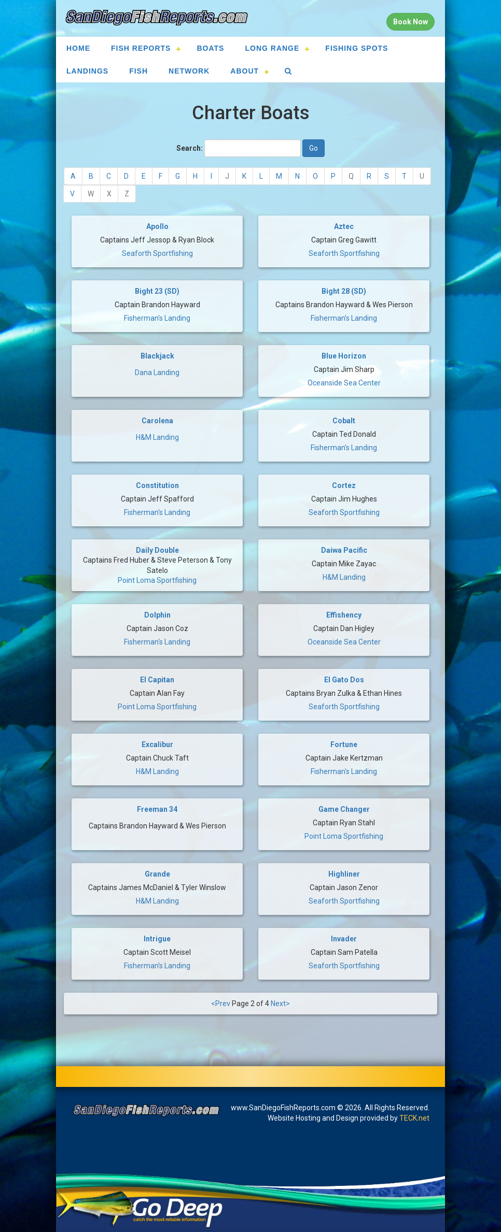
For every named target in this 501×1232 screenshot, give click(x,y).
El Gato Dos (344, 680)
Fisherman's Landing (157, 318)
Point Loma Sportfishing (157, 580)
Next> (280, 1003)
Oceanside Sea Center (344, 383)
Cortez (344, 485)
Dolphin (157, 615)
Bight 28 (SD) (344, 291)
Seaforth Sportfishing (157, 253)
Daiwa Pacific (344, 550)
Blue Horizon (344, 356)
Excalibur (157, 744)
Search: (189, 148)
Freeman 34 (157, 809)
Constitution (157, 485)
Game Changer (344, 809)
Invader (344, 939)
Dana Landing (157, 372)
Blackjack (157, 356)
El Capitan (157, 680)
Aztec (344, 226)
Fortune (343, 744)
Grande (157, 874)
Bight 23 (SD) (157, 291)
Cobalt (343, 421)
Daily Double (157, 550)
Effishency (343, 615)
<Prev (220, 1003)
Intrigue (157, 939)
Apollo (157, 226)
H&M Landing (157, 437)
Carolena (157, 421)
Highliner (344, 874)
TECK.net (414, 1118)
